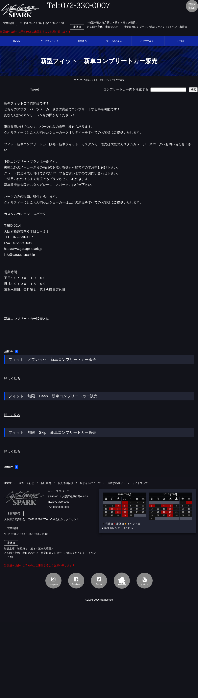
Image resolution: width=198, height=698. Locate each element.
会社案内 (46, 483)
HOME (16, 41)
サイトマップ (140, 483)
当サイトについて (90, 483)
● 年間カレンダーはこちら (117, 528)
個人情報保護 (65, 483)
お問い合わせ (26, 483)
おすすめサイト (116, 483)
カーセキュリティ (49, 41)
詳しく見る (12, 378)
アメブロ (122, 581)
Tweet (34, 89)
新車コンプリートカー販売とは (26, 318)
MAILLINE (192, 5)
